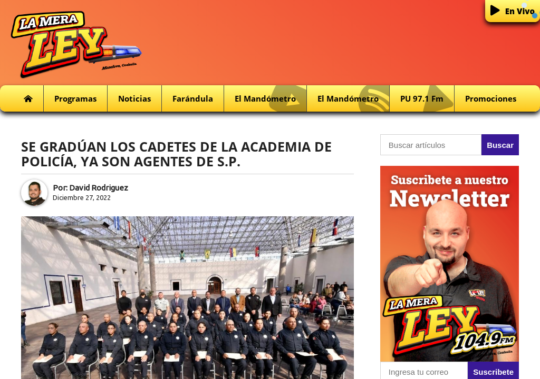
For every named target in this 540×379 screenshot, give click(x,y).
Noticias (134, 98)
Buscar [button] (500, 145)
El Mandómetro (270, 98)
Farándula (192, 98)
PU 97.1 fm (427, 98)
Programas (75, 98)
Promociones (490, 98)
